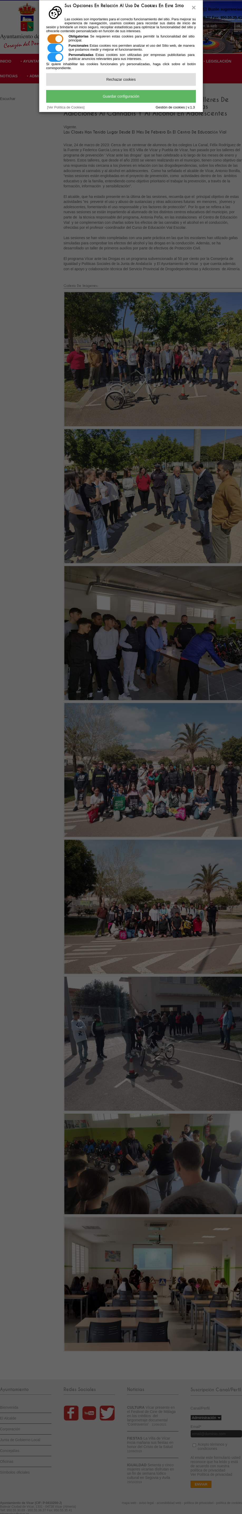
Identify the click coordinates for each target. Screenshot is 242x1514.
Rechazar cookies (120, 79)
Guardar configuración (121, 96)
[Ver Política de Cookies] (66, 107)
